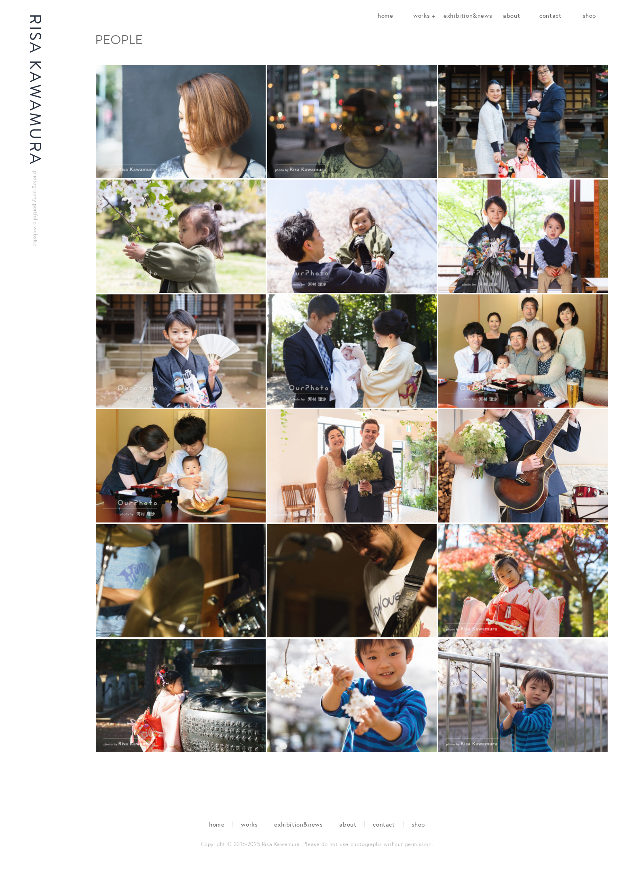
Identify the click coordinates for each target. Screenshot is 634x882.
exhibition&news (468, 15)
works (249, 824)
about (511, 15)
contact (550, 15)
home (385, 15)
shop (589, 15)
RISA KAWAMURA (35, 130)
